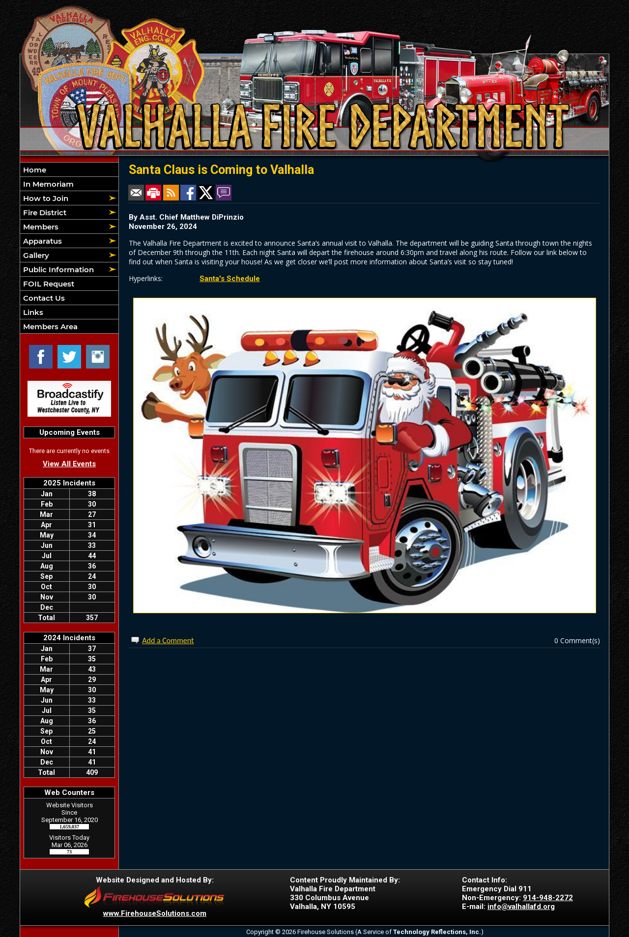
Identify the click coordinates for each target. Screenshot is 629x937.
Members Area (49, 326)
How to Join (44, 198)
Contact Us (43, 298)
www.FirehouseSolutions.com (154, 913)
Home (33, 169)
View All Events (69, 463)
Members (39, 226)
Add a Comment (168, 640)
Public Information (57, 269)
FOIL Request (47, 283)
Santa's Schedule (230, 278)
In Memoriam (47, 184)
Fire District (43, 212)
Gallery (35, 255)
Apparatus (41, 241)
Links (32, 312)
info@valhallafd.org (521, 906)
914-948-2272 (548, 897)
